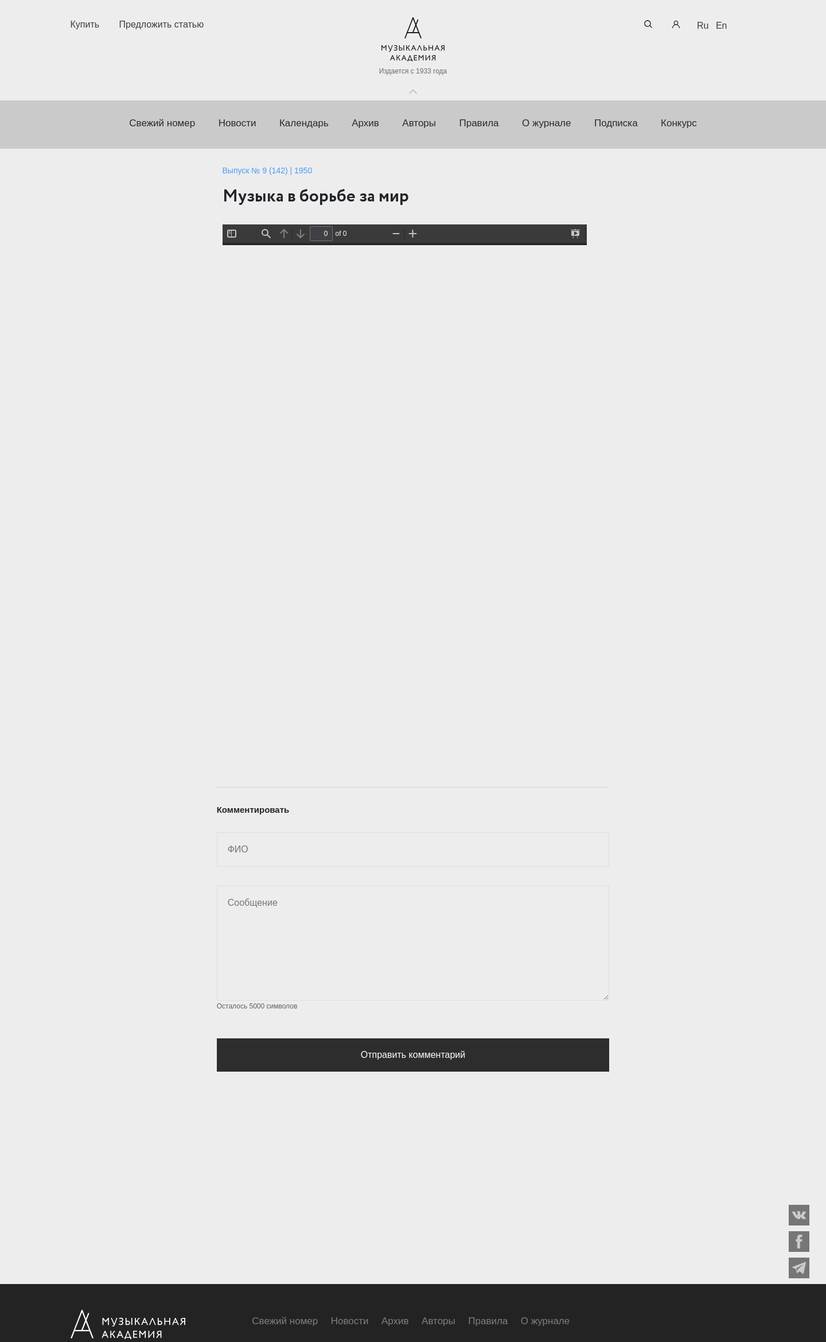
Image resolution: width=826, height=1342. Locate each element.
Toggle (413, 89)
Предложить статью (161, 24)
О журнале (546, 123)
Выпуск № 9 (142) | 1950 (268, 170)
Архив (365, 123)
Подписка (616, 123)
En (721, 25)
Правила (478, 123)
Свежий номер (162, 123)
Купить (85, 24)
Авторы (419, 123)
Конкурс (679, 123)
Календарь (304, 123)
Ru (702, 25)
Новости (237, 123)
